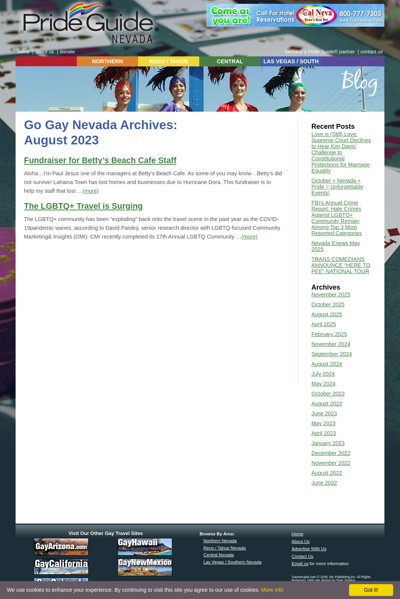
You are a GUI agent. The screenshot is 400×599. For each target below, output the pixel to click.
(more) (90, 191)
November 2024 (330, 344)
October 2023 (327, 394)
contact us (371, 51)
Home (297, 534)
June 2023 (324, 413)
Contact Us (302, 556)
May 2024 (323, 384)
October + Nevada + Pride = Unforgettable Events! (337, 187)
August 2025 (326, 314)
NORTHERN (107, 61)
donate (67, 51)
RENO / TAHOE (168, 61)
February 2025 (329, 334)
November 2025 (330, 294)
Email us (300, 563)
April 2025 (323, 324)
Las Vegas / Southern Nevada (232, 562)
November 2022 (330, 463)
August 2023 (326, 403)
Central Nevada (218, 555)
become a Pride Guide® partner (320, 51)
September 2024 (331, 354)
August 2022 (326, 473)
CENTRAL (230, 61)
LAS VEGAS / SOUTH (291, 61)
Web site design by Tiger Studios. (332, 580)
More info (272, 590)
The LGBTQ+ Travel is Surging (83, 206)
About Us (301, 541)
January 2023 (327, 443)
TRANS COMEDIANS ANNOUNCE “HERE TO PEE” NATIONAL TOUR (340, 265)
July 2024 (323, 374)
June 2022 (324, 483)
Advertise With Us (309, 548)
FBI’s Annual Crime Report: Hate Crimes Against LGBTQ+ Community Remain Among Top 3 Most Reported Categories (336, 218)
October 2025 (327, 304)
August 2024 (326, 364)
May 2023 (323, 423)
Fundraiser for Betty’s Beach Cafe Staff (100, 160)
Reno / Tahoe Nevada (224, 548)
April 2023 (323, 433)
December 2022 (330, 453)
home (23, 51)
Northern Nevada (220, 540)
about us (44, 51)
